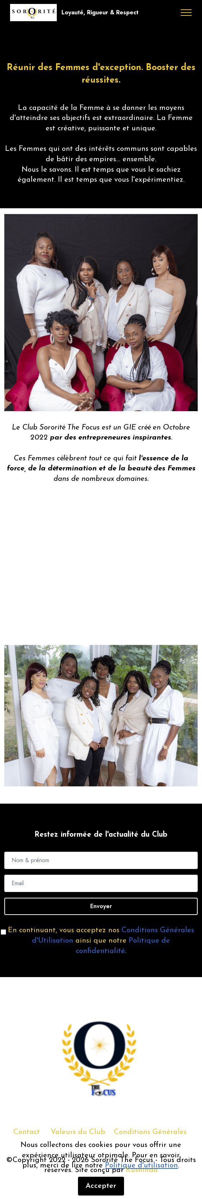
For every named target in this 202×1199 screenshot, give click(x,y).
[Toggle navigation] (186, 12)
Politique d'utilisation (141, 1165)
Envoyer (101, 906)
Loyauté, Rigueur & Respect (99, 12)
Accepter (101, 1186)
